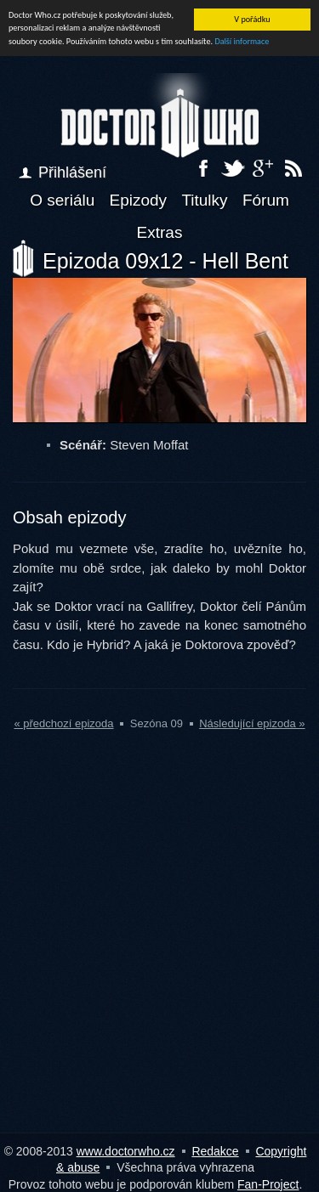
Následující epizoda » (252, 723)
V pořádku (252, 19)
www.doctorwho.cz (126, 1151)
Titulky (204, 200)
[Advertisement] (159, 953)
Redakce (214, 1151)
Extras (160, 232)
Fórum (265, 200)
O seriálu (62, 200)
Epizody (139, 200)
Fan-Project (268, 1184)
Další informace (241, 41)
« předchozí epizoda (63, 723)
